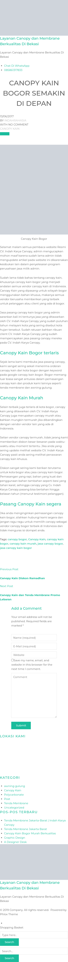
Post (7, 799)
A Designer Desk (15, 842)
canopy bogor (17, 539)
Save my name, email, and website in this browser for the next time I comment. (31, 665)
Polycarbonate (14, 794)
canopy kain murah (23, 543)
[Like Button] (4, 133)
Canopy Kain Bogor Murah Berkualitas (30, 833)
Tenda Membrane (16, 803)
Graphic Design (14, 837)
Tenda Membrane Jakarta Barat (25, 829)
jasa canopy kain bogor (16, 548)
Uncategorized (14, 807)
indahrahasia (15, 120)
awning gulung (14, 786)
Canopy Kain (10, 128)
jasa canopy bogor (50, 543)
